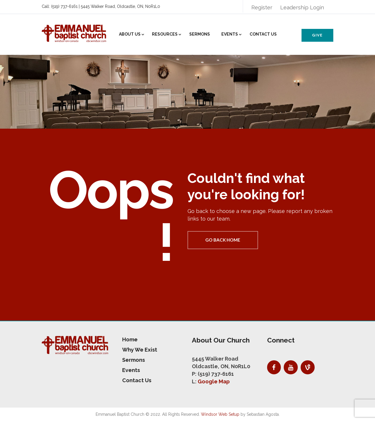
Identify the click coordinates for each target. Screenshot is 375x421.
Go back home (222, 239)
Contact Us (263, 34)
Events (229, 34)
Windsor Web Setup (220, 414)
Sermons (199, 34)
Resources (165, 34)
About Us (130, 34)
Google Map (214, 381)
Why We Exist (139, 350)
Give (317, 35)
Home (130, 339)
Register (261, 7)
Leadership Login (302, 7)
